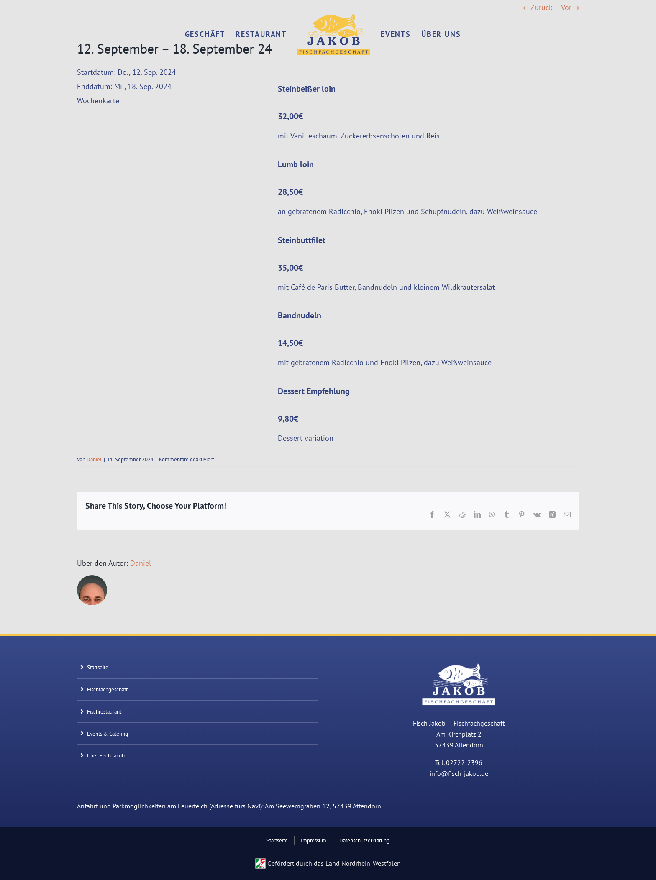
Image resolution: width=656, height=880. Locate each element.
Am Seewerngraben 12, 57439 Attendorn (323, 806)
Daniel (94, 459)
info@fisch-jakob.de (459, 773)
